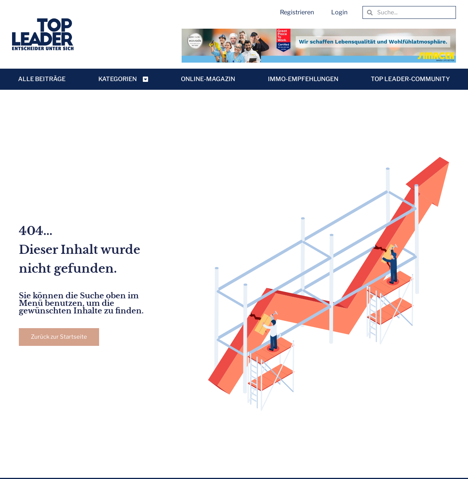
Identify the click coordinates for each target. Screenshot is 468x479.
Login (339, 12)
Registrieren (297, 12)
